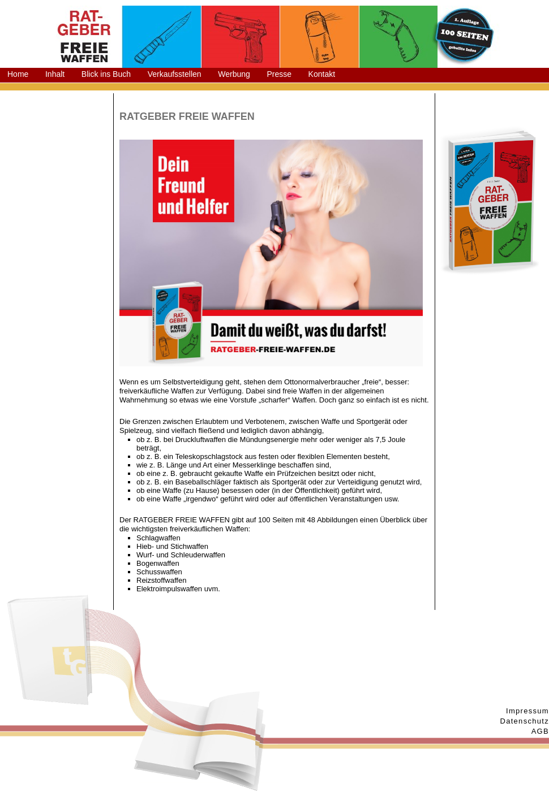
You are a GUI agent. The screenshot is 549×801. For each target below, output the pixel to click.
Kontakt (321, 74)
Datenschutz (524, 721)
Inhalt (55, 74)
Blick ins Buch (106, 74)
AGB (540, 731)
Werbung (234, 74)
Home (17, 74)
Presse (279, 74)
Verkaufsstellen (174, 74)
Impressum (527, 711)
